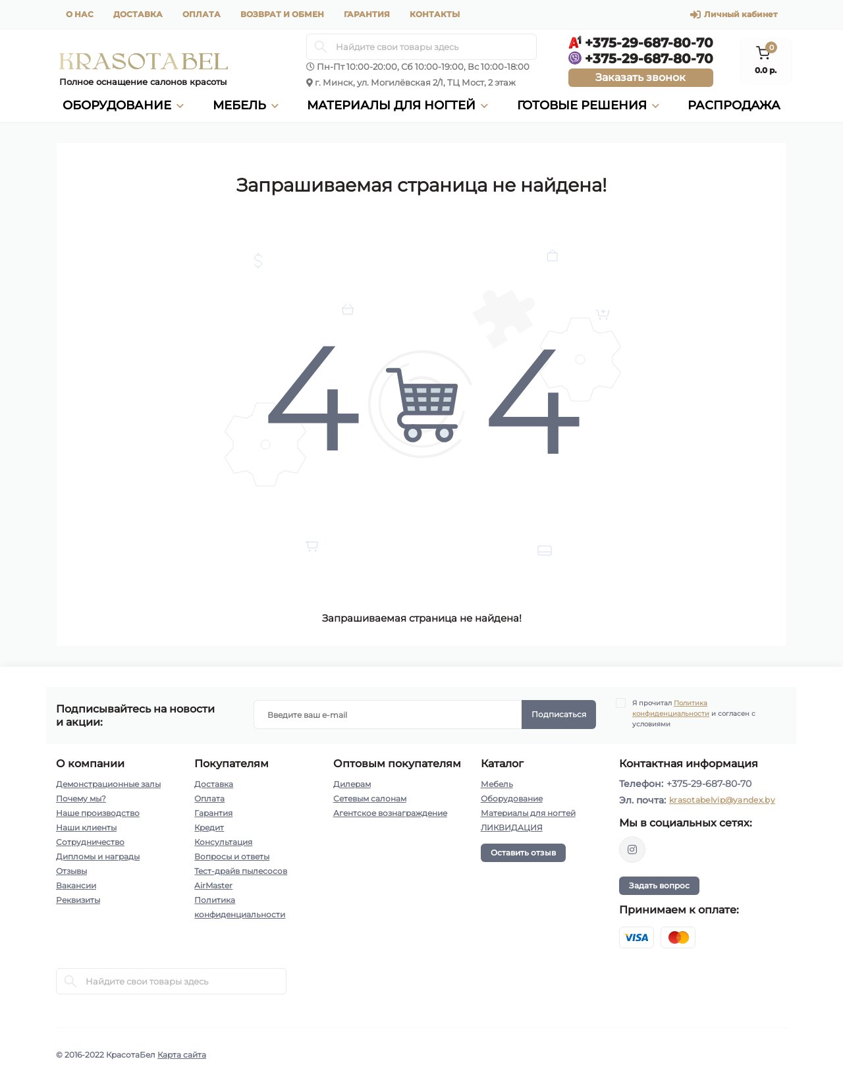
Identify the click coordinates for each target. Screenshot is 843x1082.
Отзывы (71, 871)
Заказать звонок (640, 77)
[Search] (320, 47)
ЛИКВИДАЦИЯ (512, 827)
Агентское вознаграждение (390, 813)
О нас (80, 14)
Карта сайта (181, 1055)
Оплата (201, 14)
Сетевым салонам (369, 798)
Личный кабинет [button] (733, 14)
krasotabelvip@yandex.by (722, 800)
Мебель (497, 784)
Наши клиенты (86, 827)
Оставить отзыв (523, 852)
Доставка (138, 14)
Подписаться (558, 714)
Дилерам (352, 784)
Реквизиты (78, 900)
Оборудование (512, 798)
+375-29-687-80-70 (708, 784)
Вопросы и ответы (231, 856)
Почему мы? (81, 798)
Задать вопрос (659, 885)
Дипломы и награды (98, 856)
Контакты (435, 14)
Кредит (209, 827)
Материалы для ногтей (528, 813)
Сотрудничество (90, 842)
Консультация (223, 842)
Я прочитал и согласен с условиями (693, 713)
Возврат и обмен (282, 14)
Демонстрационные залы (108, 784)
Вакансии (76, 885)
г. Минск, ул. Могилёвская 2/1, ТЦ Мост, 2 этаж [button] (415, 82)
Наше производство (98, 813)
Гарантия (367, 14)
